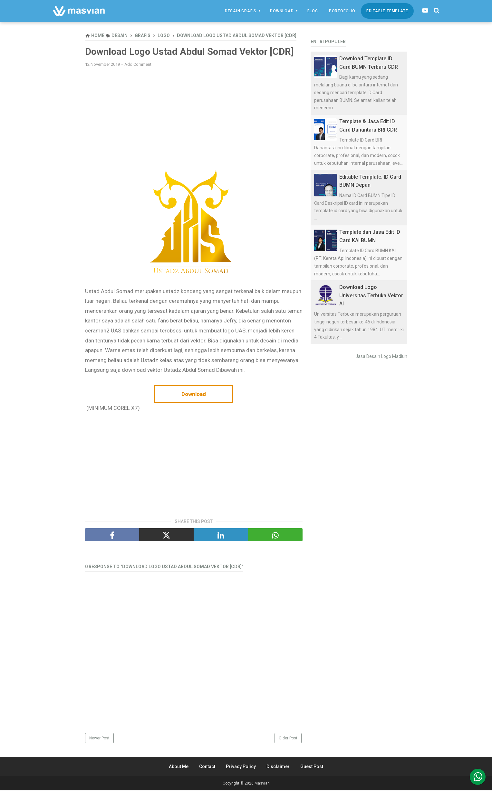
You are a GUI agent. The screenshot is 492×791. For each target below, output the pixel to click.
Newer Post (99, 739)
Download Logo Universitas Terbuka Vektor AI (371, 295)
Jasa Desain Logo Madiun (381, 356)
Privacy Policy (241, 767)
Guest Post (311, 767)
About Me (178, 767)
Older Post (288, 739)
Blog (312, 11)
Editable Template (387, 11)
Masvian (262, 784)
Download (282, 11)
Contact (207, 767)
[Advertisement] (194, 119)
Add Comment (137, 64)
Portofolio (342, 11)
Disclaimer (278, 767)
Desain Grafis (240, 11)
